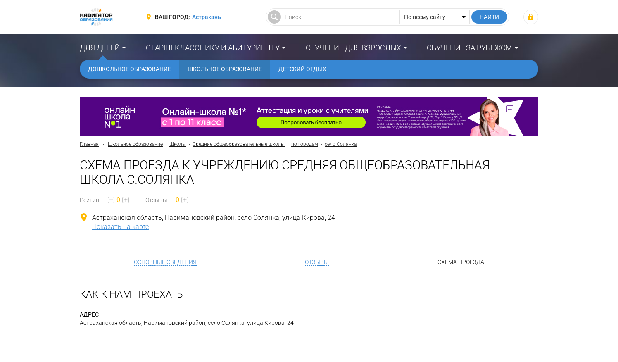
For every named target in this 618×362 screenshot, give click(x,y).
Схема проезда (460, 262)
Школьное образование (225, 69)
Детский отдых (302, 69)
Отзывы (317, 262)
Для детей (100, 47)
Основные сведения (165, 262)
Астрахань (206, 17)
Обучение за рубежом (469, 47)
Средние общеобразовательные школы (239, 144)
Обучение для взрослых (353, 47)
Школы (177, 144)
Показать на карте (120, 227)
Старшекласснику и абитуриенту (213, 47)
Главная (89, 144)
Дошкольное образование (129, 69)
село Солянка (341, 144)
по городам (304, 144)
